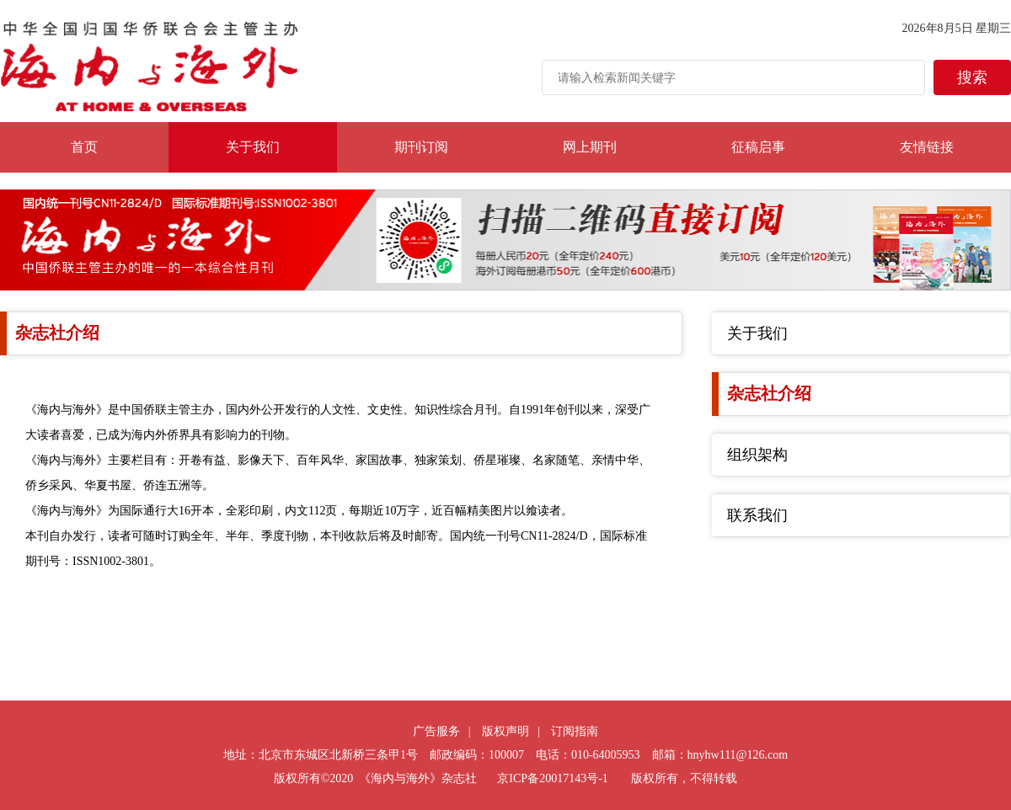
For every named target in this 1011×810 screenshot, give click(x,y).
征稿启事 (758, 147)
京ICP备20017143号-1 (552, 778)
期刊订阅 (421, 147)
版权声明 (505, 731)
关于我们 (253, 147)
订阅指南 (574, 731)
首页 (84, 147)
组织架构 (757, 454)
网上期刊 (590, 147)
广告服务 (436, 731)
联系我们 (757, 515)
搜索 (972, 77)
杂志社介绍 (769, 393)
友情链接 (927, 147)
